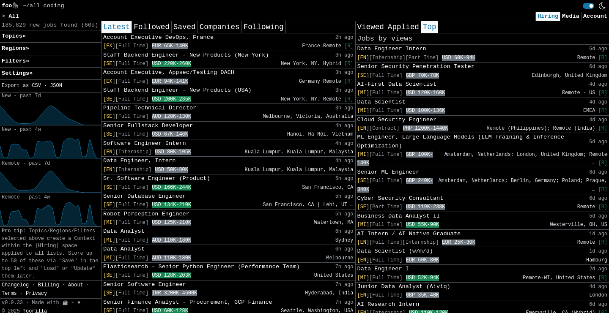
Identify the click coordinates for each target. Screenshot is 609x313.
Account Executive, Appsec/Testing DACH (168, 72)
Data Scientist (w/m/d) (395, 251)
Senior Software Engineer (144, 284)
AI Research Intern (388, 304)
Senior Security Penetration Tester (416, 66)
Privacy (36, 294)
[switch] (588, 6)
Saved (184, 27)
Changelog (15, 285)
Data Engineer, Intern (139, 161)
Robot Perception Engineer (146, 214)
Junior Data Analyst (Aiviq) (403, 286)
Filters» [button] (15, 61)
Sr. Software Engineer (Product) (156, 178)
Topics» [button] (14, 36)
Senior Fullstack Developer (148, 125)
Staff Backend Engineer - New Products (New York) (186, 55)
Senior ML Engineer (388, 172)
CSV (36, 86)
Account (595, 16)
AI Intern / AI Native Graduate (409, 234)
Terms (9, 294)
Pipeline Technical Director (149, 108)
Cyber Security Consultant (400, 198)
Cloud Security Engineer (397, 120)
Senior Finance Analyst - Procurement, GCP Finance (187, 302)
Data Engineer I (383, 269)
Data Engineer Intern (391, 49)
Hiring (548, 16)
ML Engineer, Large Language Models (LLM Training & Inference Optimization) (460, 141)
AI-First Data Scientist (397, 84)
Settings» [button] (17, 73)
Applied (403, 27)
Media (570, 16)
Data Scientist (381, 102)
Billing (48, 285)
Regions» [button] (15, 48)
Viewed (370, 27)
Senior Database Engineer (144, 196)
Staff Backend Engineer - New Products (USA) (177, 90)
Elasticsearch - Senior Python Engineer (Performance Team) (201, 267)
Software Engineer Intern (144, 143)
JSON (56, 86)
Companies (220, 27)
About (75, 285)
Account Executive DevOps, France (158, 37)
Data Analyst (124, 231)
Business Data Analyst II (398, 216)
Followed (151, 27)
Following (264, 27)
